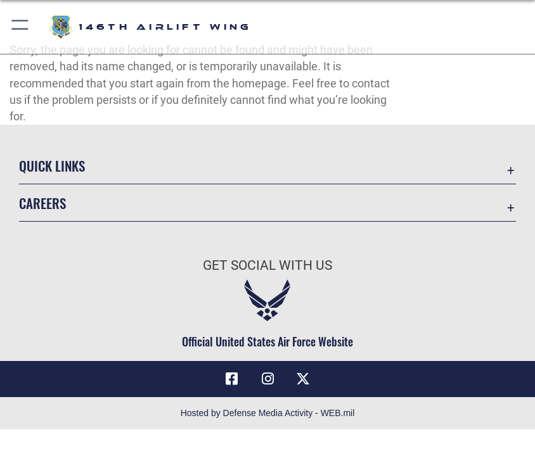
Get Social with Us (267, 265)
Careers (42, 203)
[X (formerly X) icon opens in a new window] (303, 378)
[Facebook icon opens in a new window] (232, 378)
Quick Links (52, 165)
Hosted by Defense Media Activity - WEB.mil (268, 413)
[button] (20, 27)
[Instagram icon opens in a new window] (267, 378)
